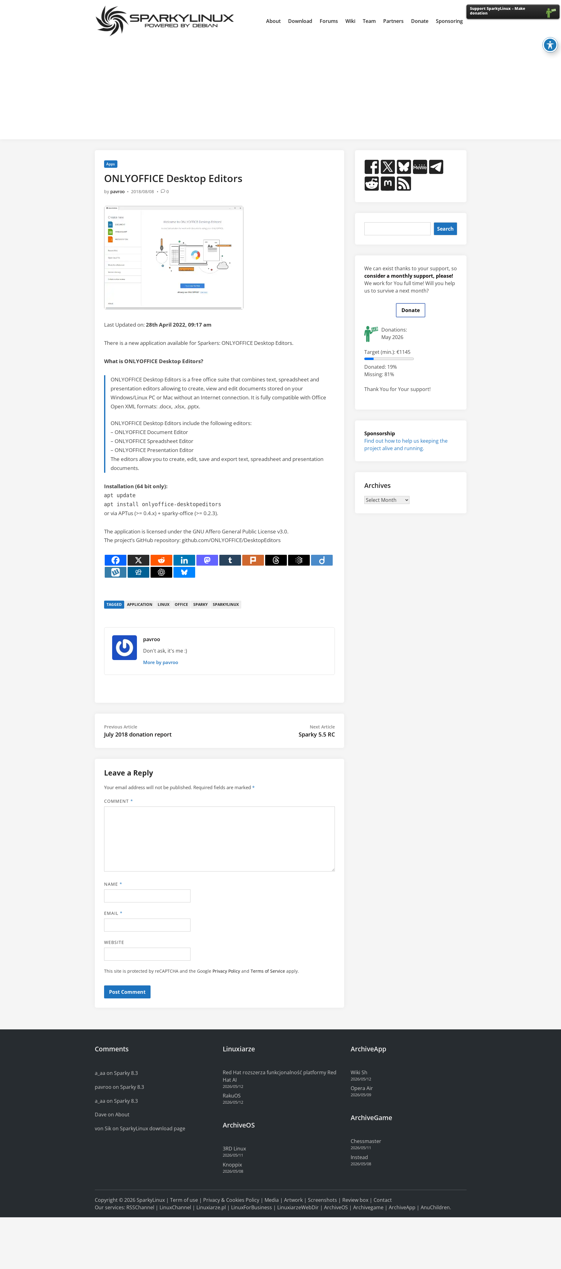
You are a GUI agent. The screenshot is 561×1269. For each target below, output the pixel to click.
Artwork (293, 1200)
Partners (393, 21)
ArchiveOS (336, 1207)
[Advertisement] (280, 88)
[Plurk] (253, 560)
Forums (329, 21)
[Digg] (138, 572)
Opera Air (362, 1088)
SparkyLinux (151, 1200)
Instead (359, 1157)
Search (445, 228)
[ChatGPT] (161, 572)
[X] (138, 560)
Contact (383, 1200)
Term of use (184, 1200)
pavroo (117, 191)
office (181, 604)
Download (300, 21)
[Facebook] (115, 560)
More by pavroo (160, 662)
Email (113, 913)
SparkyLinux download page (152, 1128)
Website (114, 942)
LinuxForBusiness (251, 1207)
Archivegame (368, 1207)
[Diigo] (322, 560)
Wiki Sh (359, 1072)
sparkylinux (226, 604)
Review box (355, 1200)
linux (163, 604)
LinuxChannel (175, 1207)
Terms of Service (268, 971)
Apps (110, 164)
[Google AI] (299, 560)
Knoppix (232, 1164)
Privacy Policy (226, 971)
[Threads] (276, 560)
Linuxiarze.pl (211, 1207)
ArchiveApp (402, 1207)
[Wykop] (115, 572)
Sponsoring (449, 21)
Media (272, 1200)
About (273, 21)
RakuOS (232, 1095)
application (139, 604)
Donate (419, 21)
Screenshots (322, 1200)
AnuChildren (435, 1207)
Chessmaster (366, 1141)
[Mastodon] (207, 560)
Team (369, 21)
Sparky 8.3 (126, 1073)
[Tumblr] (230, 560)
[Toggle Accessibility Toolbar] (550, 39)
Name (113, 884)
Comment (119, 801)
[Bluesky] (184, 572)
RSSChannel (140, 1207)
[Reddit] (161, 560)
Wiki (350, 21)
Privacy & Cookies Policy (231, 1200)
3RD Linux (234, 1148)
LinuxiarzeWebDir (298, 1207)
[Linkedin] (184, 560)
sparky (200, 604)
